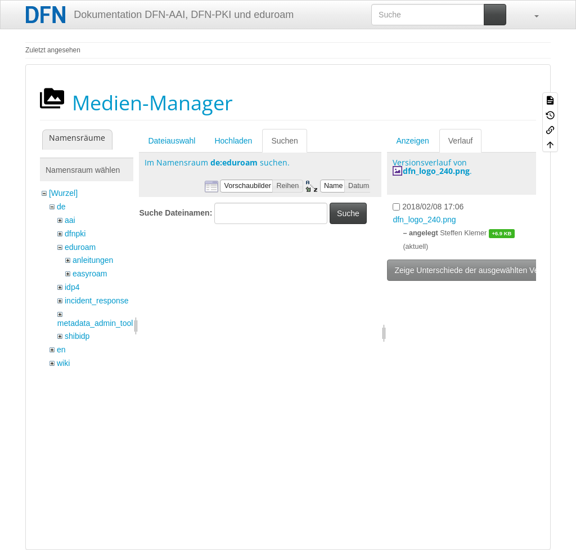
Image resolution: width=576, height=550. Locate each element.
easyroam (90, 273)
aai (70, 220)
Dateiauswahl (171, 140)
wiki (63, 363)
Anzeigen (412, 140)
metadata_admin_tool (95, 323)
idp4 (72, 287)
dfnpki (75, 233)
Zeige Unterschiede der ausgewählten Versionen (479, 270)
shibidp (77, 336)
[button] (531, 15)
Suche (348, 213)
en (61, 349)
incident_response (97, 300)
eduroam (80, 247)
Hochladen (233, 140)
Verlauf (460, 140)
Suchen (284, 140)
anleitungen (93, 260)
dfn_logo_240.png (436, 171)
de (61, 206)
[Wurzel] (63, 193)
